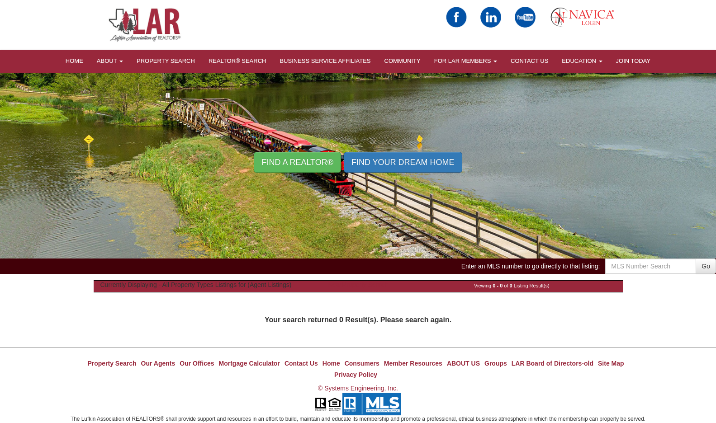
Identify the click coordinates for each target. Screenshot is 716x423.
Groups (495, 363)
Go (706, 266)
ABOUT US (463, 363)
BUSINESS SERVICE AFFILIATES (325, 60)
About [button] (110, 60)
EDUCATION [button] (582, 60)
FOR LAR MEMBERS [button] (465, 60)
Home (331, 363)
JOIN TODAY (633, 60)
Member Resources (413, 363)
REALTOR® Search (237, 60)
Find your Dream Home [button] (403, 162)
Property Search (166, 60)
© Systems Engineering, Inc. (358, 388)
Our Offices (197, 363)
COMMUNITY (402, 60)
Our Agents (158, 363)
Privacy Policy (355, 374)
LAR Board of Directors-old (552, 363)
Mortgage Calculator (249, 363)
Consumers (362, 363)
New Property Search (358, 284)
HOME (74, 60)
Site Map (611, 363)
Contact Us (529, 60)
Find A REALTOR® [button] (297, 162)
